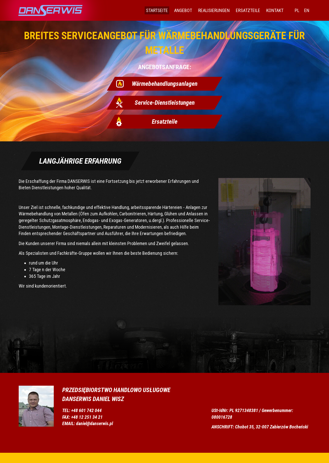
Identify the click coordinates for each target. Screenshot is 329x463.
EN (306, 10)
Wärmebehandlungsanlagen (164, 83)
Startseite (157, 10)
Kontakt (274, 10)
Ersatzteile (248, 10)
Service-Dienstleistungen (165, 102)
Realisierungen (214, 10)
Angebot (183, 10)
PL (297, 10)
